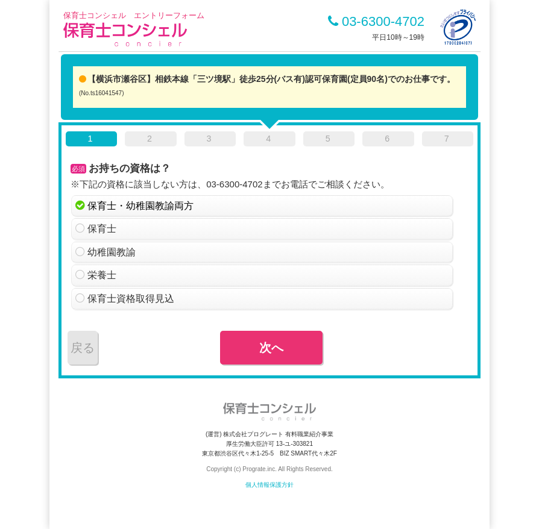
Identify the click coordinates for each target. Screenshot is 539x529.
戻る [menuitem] (83, 347)
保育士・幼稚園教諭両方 (140, 206)
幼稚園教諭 (111, 252)
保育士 (101, 229)
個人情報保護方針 (269, 484)
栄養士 (101, 275)
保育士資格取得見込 (130, 298)
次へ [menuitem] (271, 347)
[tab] (91, 141)
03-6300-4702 (376, 21)
